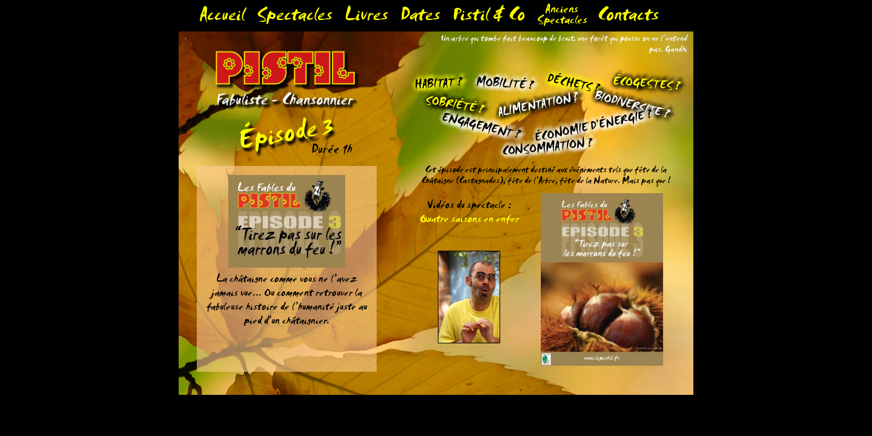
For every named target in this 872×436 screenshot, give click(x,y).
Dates (420, 18)
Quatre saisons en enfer (469, 221)
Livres (366, 18)
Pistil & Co (488, 18)
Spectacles (294, 18)
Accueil (222, 18)
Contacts (628, 18)
